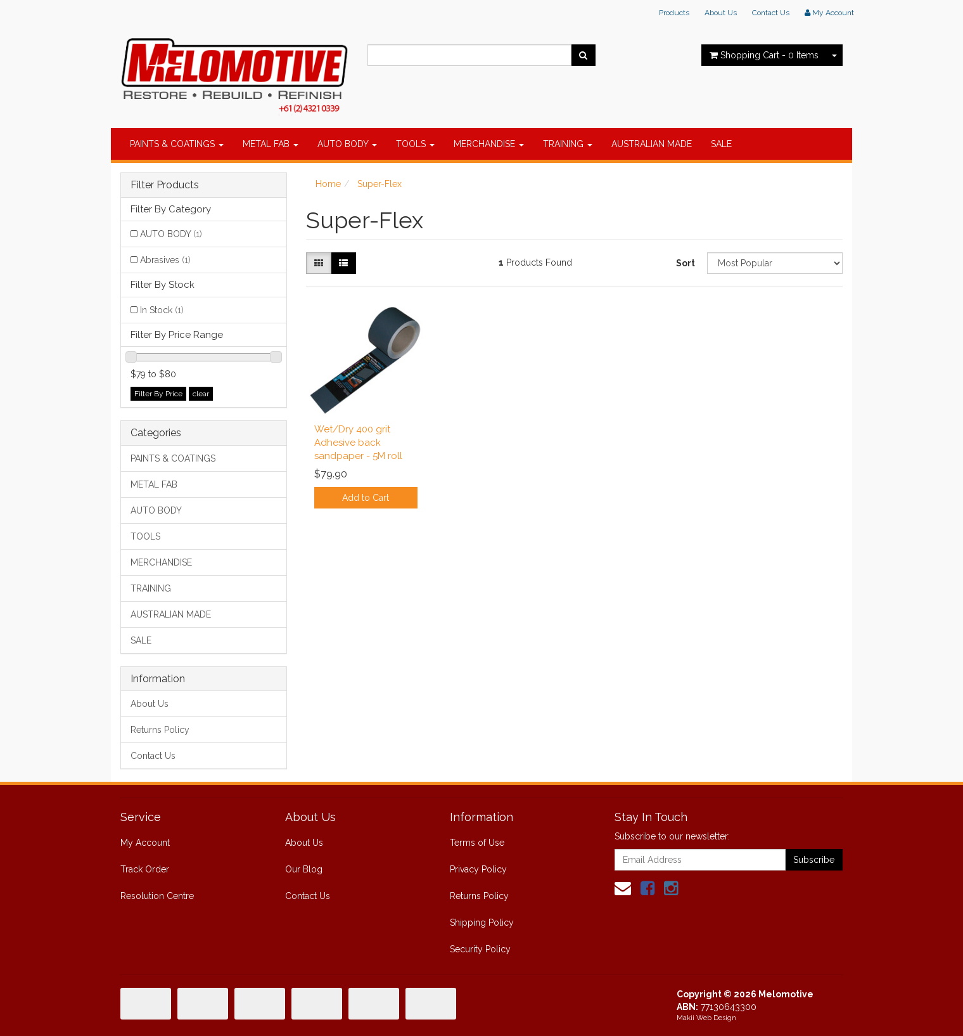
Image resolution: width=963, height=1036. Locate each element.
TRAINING (567, 144)
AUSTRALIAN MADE (651, 144)
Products (674, 12)
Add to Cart (365, 498)
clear (201, 393)
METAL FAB (270, 144)
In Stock (162, 310)
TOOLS (415, 144)
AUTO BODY (347, 144)
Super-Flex (379, 184)
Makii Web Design (706, 1018)
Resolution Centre (157, 896)
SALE (721, 144)
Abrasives (165, 260)
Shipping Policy (482, 922)
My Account (145, 843)
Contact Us (770, 12)
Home (328, 184)
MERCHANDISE (489, 144)
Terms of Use (477, 843)
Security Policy (480, 949)
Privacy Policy (478, 869)
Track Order (144, 869)
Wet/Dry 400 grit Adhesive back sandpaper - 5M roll (358, 443)
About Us (721, 12)
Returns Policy (160, 730)
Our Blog (303, 869)
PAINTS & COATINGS (177, 144)
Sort (685, 263)
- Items (764, 55)
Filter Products (165, 185)
